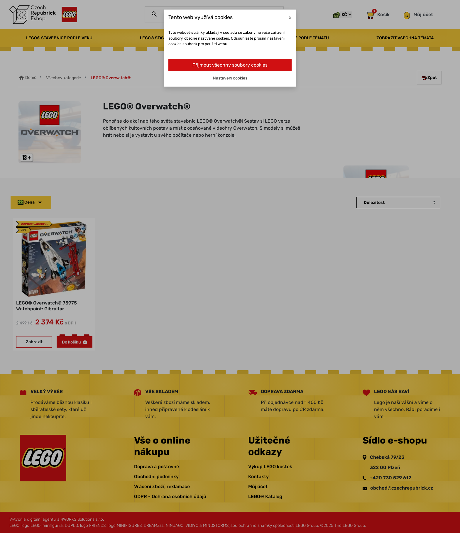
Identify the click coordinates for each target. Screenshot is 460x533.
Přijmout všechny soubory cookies (230, 65)
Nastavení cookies (230, 78)
